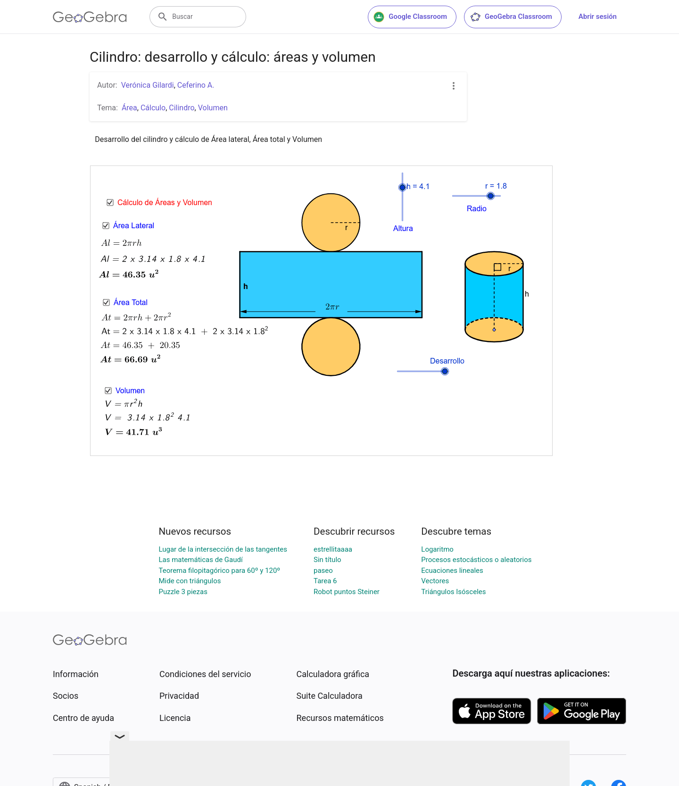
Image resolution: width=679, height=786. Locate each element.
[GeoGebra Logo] (90, 17)
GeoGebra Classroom (511, 17)
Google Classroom (410, 17)
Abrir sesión (598, 16)
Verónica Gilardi (147, 85)
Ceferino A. (196, 85)
